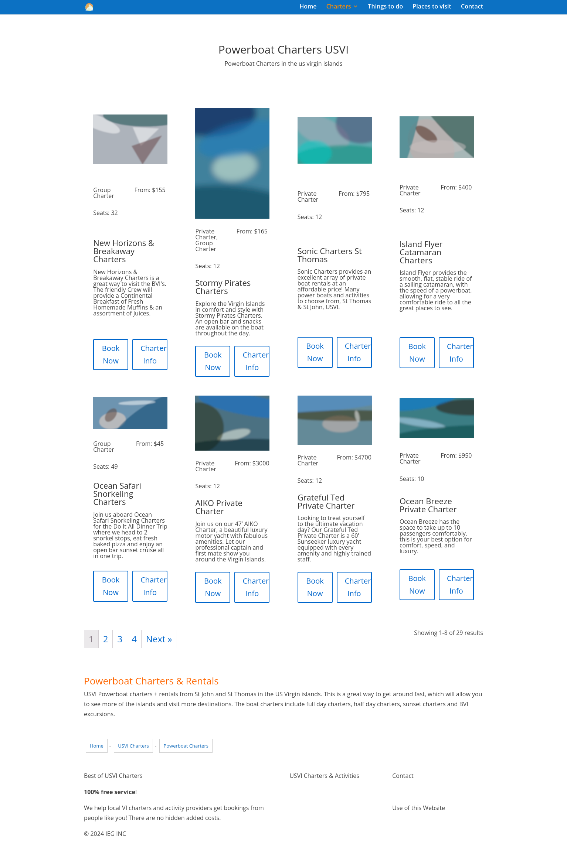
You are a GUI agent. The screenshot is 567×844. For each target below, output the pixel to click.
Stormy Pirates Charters (223, 286)
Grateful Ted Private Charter (326, 501)
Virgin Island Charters (319, 792)
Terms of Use (410, 824)
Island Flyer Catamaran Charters (421, 252)
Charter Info (153, 354)
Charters (338, 7)
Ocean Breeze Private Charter (428, 505)
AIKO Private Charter (218, 506)
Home (307, 7)
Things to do (385, 7)
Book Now (111, 354)
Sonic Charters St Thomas (330, 254)
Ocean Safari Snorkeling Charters (117, 493)
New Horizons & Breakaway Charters (123, 250)
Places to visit (431, 7)
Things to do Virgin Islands (325, 802)
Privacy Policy (410, 834)
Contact (472, 7)
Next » (159, 639)
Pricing (298, 822)
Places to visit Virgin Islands (326, 812)
